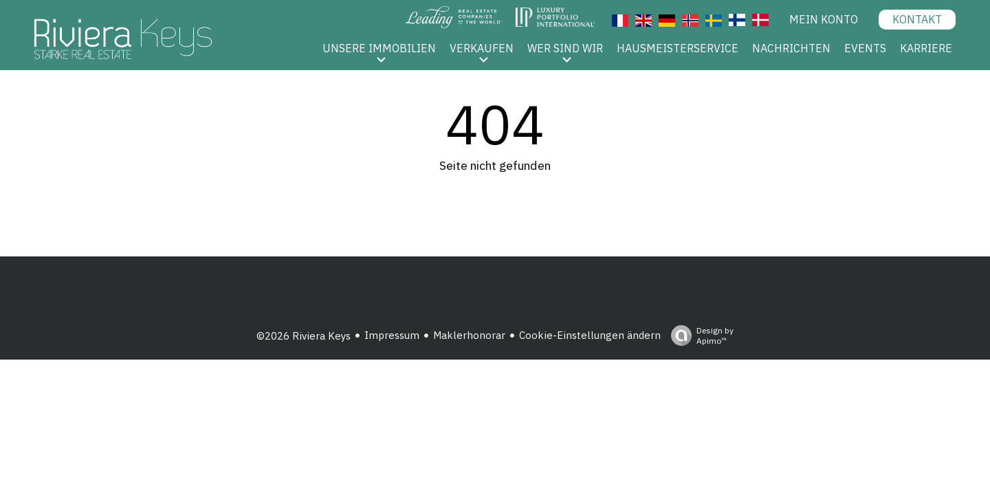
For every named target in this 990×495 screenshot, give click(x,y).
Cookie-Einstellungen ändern (590, 335)
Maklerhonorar (469, 335)
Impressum (391, 335)
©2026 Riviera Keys (303, 335)
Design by (699, 335)
